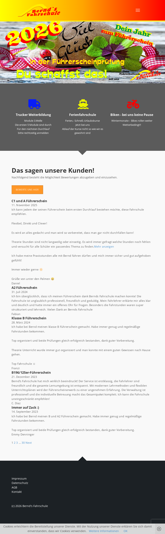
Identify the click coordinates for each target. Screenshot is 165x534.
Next (160, 52)
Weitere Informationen (104, 531)
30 (19, 451)
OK (126, 531)
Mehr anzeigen (105, 242)
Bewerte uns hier (24, 181)
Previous (5, 52)
